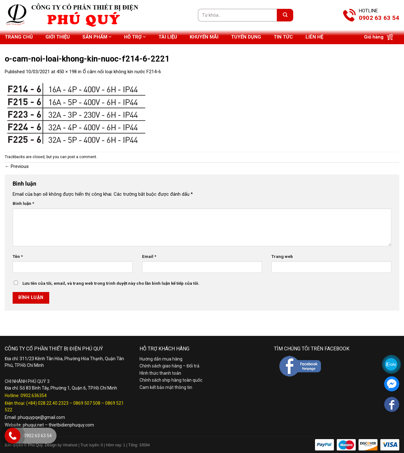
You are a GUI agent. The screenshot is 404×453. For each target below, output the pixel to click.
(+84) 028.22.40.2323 (47, 403)
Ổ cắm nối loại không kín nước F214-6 (122, 72)
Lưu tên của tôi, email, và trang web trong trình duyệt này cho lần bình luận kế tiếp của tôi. (110, 283)
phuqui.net (33, 424)
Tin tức (283, 36)
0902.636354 (34, 395)
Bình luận (23, 203)
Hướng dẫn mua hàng (161, 358)
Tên (18, 256)
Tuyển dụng (246, 36)
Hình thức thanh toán (160, 373)
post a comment (82, 157)
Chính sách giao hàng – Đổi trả (169, 365)
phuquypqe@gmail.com (41, 417)
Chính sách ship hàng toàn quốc (171, 380)
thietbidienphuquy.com (71, 424)
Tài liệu (167, 36)
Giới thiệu (57, 36)
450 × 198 (66, 72)
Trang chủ (19, 36)
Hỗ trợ (135, 37)
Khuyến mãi (204, 36)
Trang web (282, 256)
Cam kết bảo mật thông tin (166, 387)
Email (149, 256)
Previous (17, 166)
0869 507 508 (86, 403)
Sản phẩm (96, 37)
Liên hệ (314, 36)
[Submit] (285, 15)
